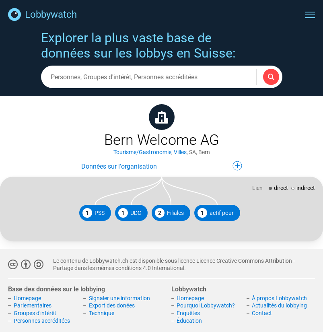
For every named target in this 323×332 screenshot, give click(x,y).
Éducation (189, 321)
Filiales (169, 213)
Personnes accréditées (42, 321)
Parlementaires (32, 305)
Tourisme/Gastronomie (142, 152)
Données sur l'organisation (161, 166)
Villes (180, 152)
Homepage (27, 298)
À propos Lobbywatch (279, 298)
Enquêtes (188, 313)
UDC (129, 213)
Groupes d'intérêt (35, 313)
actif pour (216, 213)
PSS (93, 213)
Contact (262, 313)
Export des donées (112, 305)
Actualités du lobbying (279, 305)
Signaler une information (119, 298)
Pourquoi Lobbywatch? (206, 305)
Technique (101, 313)
